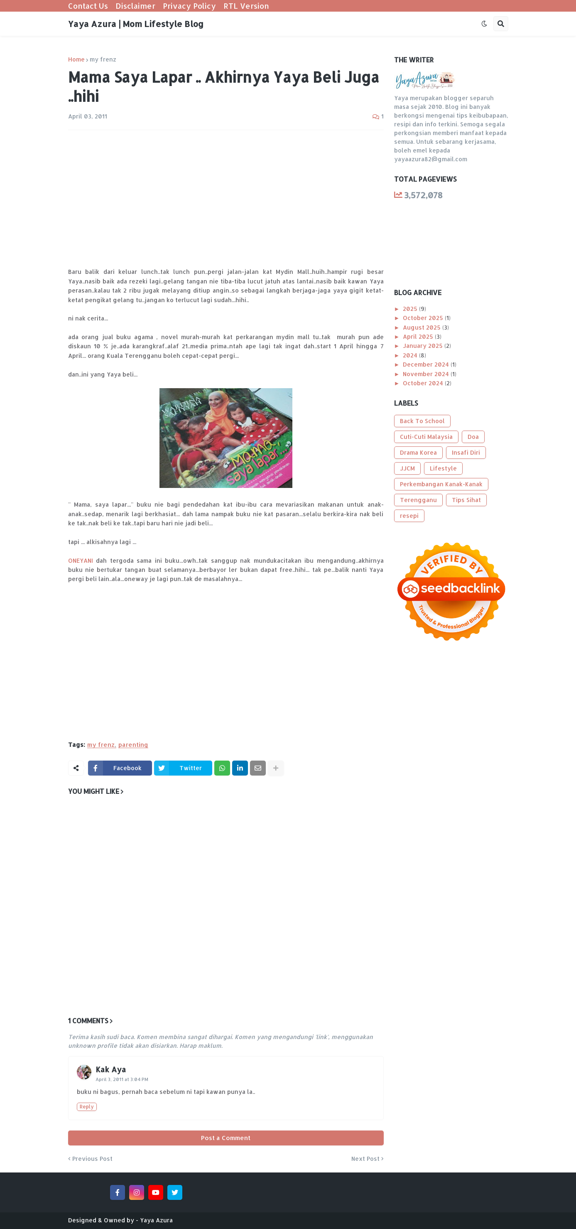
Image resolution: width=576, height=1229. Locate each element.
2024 (411, 355)
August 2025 (422, 327)
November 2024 (427, 373)
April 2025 (419, 336)
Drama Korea (418, 452)
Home (76, 59)
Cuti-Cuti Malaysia (426, 436)
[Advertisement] (226, 198)
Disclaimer (135, 5)
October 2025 (424, 317)
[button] (484, 23)
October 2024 (424, 383)
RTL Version (246, 5)
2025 (411, 308)
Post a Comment (225, 1138)
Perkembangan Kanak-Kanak (441, 484)
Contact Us (88, 5)
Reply (87, 1106)
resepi (409, 515)
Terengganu (418, 499)
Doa (473, 436)
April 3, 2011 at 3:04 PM (122, 1079)
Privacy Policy (189, 5)
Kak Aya (111, 1069)
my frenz (103, 59)
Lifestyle (443, 468)
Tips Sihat (466, 499)
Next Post (365, 1159)
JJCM (407, 468)
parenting (133, 744)
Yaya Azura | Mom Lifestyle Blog (135, 23)
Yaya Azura (156, 1220)
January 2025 (423, 345)
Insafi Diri (466, 452)
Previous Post (92, 1159)
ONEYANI (80, 560)
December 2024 (427, 364)
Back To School (422, 420)
